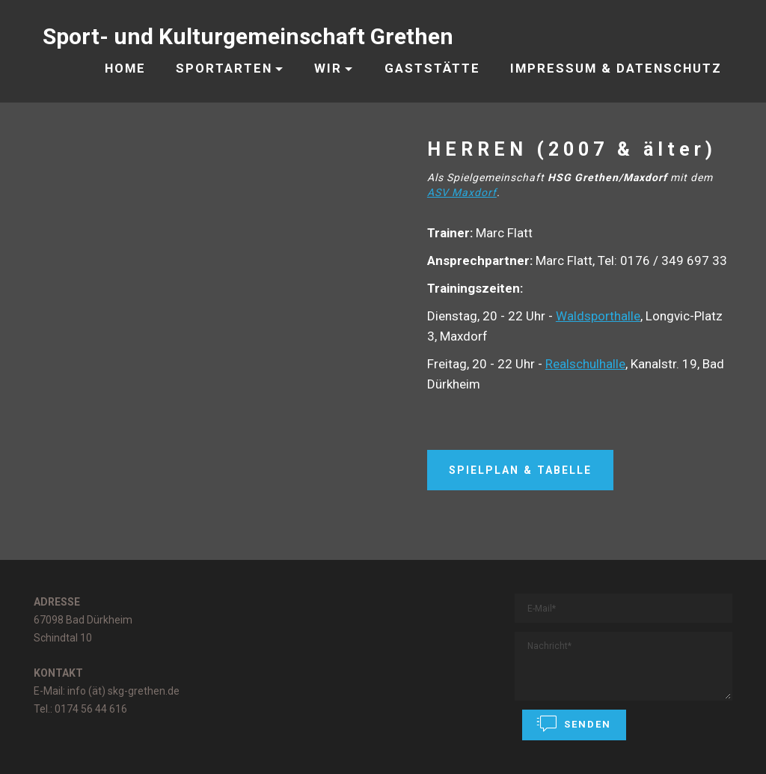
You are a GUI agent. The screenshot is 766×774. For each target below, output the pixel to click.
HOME (125, 68)
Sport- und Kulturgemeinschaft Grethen (248, 36)
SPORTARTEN (224, 68)
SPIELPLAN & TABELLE (520, 470)
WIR (328, 68)
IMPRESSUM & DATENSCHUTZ (616, 68)
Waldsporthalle (598, 315)
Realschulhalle (585, 363)
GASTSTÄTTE (432, 68)
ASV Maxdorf (462, 192)
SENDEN (574, 724)
